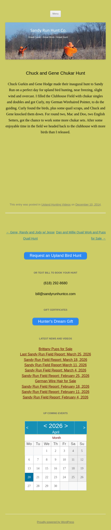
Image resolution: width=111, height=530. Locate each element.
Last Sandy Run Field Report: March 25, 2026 (55, 354)
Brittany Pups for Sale (55, 349)
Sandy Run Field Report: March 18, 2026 (55, 360)
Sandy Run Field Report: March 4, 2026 (55, 370)
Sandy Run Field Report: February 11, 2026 (55, 392)
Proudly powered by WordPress (55, 522)
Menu (56, 13)
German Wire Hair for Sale (55, 381)
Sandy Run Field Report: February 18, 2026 (55, 386)
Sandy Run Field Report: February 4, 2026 (55, 397)
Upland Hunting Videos (56, 204)
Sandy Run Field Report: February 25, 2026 (55, 376)
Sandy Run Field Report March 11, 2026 (55, 365)
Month (56, 438)
